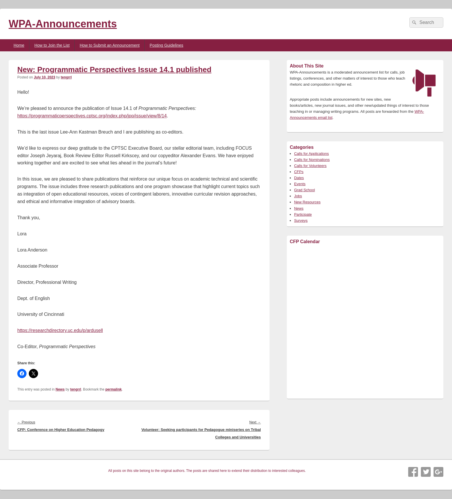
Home (19, 45)
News (60, 389)
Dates (299, 178)
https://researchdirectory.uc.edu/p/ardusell (60, 330)
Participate (303, 214)
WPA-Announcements (63, 24)
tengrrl (66, 77)
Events (300, 184)
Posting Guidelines (166, 45)
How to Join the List (51, 45)
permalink (114, 389)
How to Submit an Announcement (110, 45)
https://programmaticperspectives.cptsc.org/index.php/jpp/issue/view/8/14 (92, 115)
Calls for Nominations (312, 159)
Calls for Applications (311, 153)
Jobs (298, 196)
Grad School (304, 190)
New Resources (307, 202)
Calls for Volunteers (310, 166)
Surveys (301, 220)
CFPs (299, 172)
